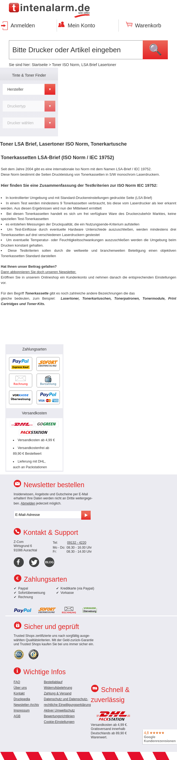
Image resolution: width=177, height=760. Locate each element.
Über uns (20, 688)
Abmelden (28, 503)
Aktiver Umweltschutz (59, 710)
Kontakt (19, 693)
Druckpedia (22, 699)
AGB (17, 716)
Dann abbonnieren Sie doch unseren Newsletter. (38, 272)
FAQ (17, 682)
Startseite (40, 65)
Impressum (22, 710)
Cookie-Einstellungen (59, 722)
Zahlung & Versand (58, 693)
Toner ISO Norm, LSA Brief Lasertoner (84, 65)
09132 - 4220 (76, 543)
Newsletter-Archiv (26, 705)
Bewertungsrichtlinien (59, 716)
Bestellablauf (53, 682)
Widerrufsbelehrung (58, 688)
